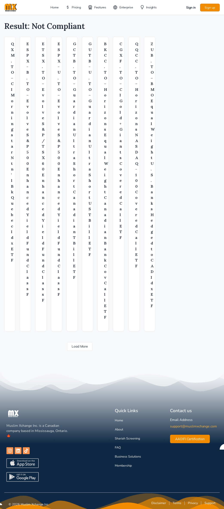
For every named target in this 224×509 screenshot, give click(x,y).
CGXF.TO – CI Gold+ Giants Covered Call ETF (121, 140)
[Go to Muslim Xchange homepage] (10, 7)
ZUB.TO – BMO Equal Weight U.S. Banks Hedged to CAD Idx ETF (153, 174)
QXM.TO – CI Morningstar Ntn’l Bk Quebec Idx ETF (13, 152)
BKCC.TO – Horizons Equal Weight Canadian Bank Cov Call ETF (106, 180)
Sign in (191, 7)
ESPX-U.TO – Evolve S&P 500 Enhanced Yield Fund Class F (59, 169)
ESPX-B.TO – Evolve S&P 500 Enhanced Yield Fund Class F (27, 169)
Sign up (210, 7)
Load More (80, 346)
